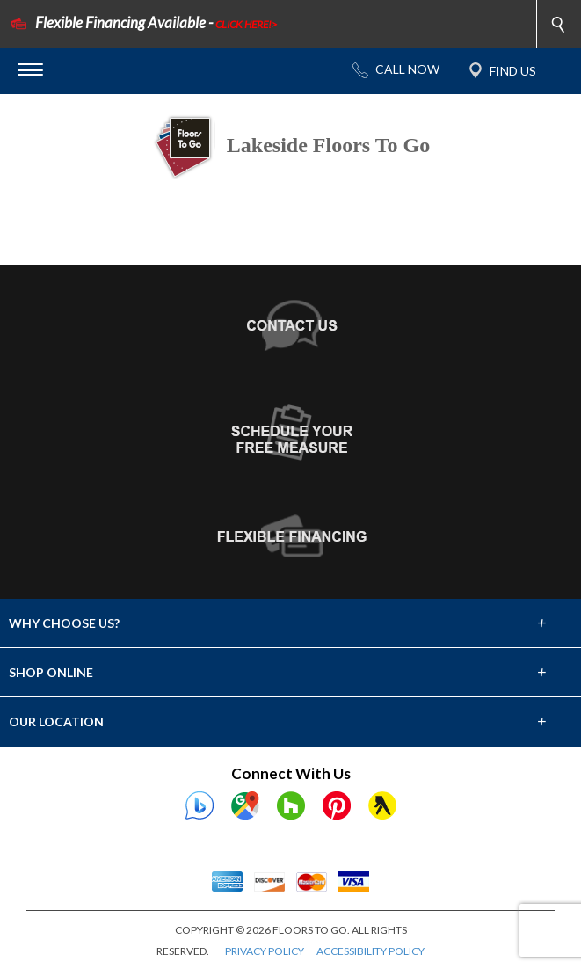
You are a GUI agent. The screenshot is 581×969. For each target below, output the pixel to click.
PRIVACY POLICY (264, 951)
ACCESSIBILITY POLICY (370, 951)
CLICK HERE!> (246, 24)
